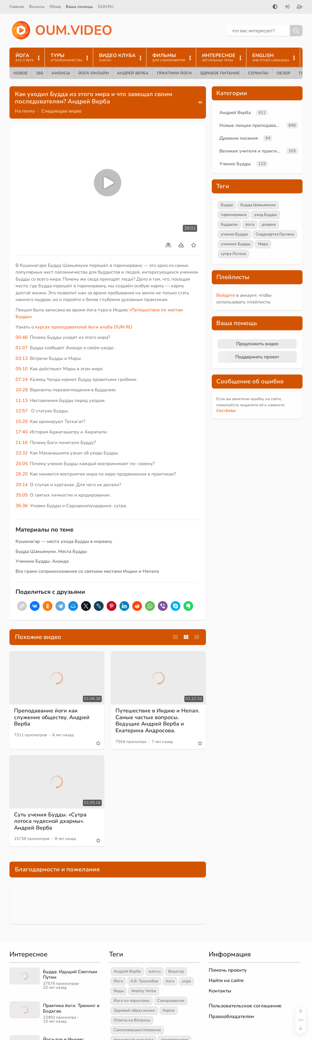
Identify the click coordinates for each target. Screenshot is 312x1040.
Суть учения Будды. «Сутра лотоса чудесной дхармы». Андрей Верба (50, 821)
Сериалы (258, 73)
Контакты (220, 991)
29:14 (22, 485)
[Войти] (287, 7)
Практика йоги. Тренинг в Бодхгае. (71, 1008)
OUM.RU (105, 6)
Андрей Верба (133, 73)
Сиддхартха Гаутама (275, 234)
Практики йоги (174, 73)
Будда (227, 205)
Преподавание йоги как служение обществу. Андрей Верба (52, 717)
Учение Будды (235, 164)
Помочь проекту (228, 970)
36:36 (22, 506)
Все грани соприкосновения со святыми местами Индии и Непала (87, 571)
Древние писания (238, 138)
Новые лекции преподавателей (251, 125)
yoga (186, 981)
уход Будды (265, 214)
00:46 (22, 337)
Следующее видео (61, 111)
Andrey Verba (143, 991)
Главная (16, 6)
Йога (118, 981)
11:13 (22, 400)
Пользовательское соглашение (245, 1005)
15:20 (22, 421)
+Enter (226, 411)
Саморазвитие (170, 1000)
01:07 (22, 348)
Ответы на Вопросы (132, 1020)
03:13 (22, 358)
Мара (263, 244)
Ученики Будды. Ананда (42, 561)
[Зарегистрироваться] (300, 7)
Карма (169, 1010)
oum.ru (154, 971)
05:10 (22, 369)
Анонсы (60, 73)
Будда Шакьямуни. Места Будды (51, 551)
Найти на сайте (226, 980)
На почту (25, 111)
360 (39, 73)
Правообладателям (231, 1016)
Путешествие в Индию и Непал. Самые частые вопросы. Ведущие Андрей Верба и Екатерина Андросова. (157, 720)
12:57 (22, 411)
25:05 (22, 464)
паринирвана (233, 214)
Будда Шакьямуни (258, 205)
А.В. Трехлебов (144, 981)
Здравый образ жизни (134, 1010)
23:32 (22, 453)
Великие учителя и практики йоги (251, 151)
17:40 (22, 432)
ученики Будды (235, 244)
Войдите (225, 295)
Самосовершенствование (137, 1030)
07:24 (22, 379)
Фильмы (36, 6)
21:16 (22, 442)
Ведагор (176, 971)
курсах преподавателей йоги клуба (74, 327)
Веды (119, 991)
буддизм (229, 224)
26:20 (22, 474)
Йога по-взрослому (132, 1000)
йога (249, 224)
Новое (20, 73)
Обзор (55, 6)
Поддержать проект (257, 357)
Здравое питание (220, 73)
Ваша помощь (79, 6)
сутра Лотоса (233, 253)
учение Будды (234, 234)
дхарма (269, 224)
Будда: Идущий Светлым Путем (70, 974)
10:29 (22, 390)
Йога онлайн (93, 73)
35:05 (22, 495)
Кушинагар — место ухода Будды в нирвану (64, 541)
